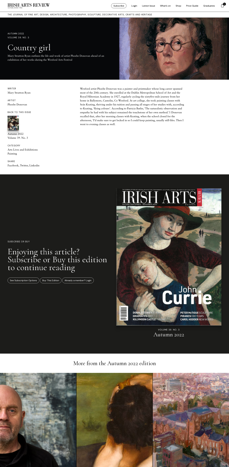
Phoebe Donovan (17, 104)
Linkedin (34, 165)
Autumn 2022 (16, 33)
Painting (12, 153)
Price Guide (192, 5)
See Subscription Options (23, 280)
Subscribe (118, 5)
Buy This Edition (50, 280)
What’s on (165, 5)
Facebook (13, 165)
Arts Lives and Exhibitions (23, 149)
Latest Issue (148, 5)
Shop (178, 5)
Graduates (209, 5)
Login (134, 5)
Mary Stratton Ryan (19, 92)
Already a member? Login (78, 280)
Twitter (24, 165)
